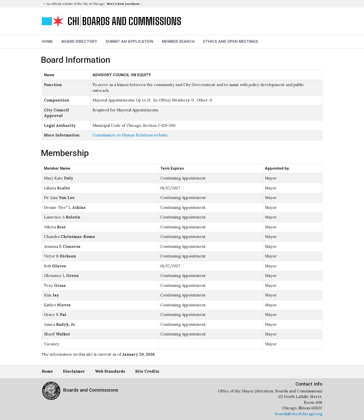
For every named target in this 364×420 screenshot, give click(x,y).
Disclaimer (74, 371)
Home (47, 371)
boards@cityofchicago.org (298, 413)
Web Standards (110, 371)
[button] (182, 3)
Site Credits (147, 371)
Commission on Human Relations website (130, 135)
